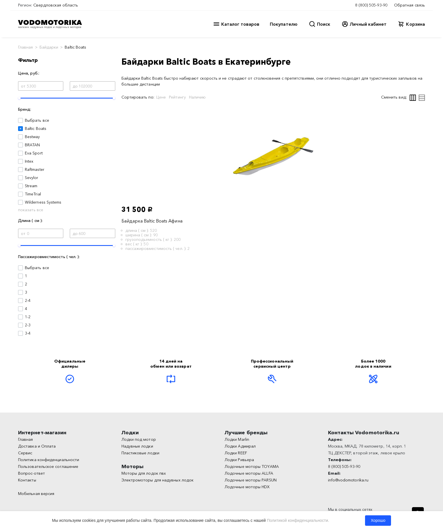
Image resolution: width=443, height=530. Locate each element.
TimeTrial (33, 194)
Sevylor (31, 177)
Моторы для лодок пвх (143, 473)
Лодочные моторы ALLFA (249, 473)
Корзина (415, 24)
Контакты (27, 480)
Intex (29, 161)
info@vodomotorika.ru (348, 480)
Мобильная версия (36, 493)
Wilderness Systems (43, 202)
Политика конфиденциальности (48, 459)
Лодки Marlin (237, 439)
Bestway (32, 136)
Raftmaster (34, 169)
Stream (31, 185)
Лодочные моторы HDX (247, 486)
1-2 (28, 316)
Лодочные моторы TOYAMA (252, 466)
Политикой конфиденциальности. (298, 520)
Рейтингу (177, 97)
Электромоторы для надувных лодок (157, 480)
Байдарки (49, 47)
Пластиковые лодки (140, 452)
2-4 (28, 300)
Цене (161, 97)
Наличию (197, 97)
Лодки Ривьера (239, 459)
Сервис (25, 452)
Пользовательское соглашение (48, 466)
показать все (30, 209)
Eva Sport (34, 153)
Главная (25, 47)
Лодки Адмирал (240, 446)
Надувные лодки (137, 446)
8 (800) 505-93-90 (371, 5)
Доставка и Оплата (37, 446)
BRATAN (32, 144)
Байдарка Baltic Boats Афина (152, 221)
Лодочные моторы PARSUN (251, 480)
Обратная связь (409, 5)
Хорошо (378, 520)
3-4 (28, 333)
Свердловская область (55, 5)
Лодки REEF (236, 452)
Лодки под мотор (138, 439)
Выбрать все (37, 120)
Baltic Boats (35, 128)
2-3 (28, 325)
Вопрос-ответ (31, 473)
